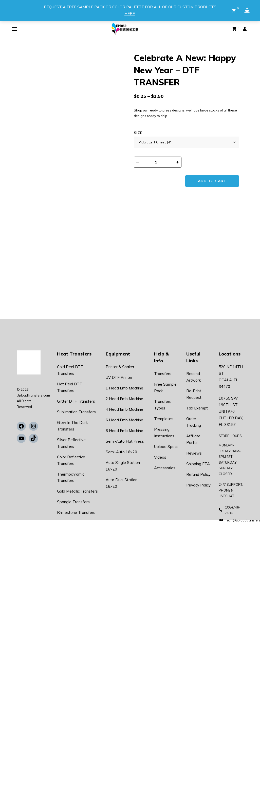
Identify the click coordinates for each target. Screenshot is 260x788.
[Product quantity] (159, 162)
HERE (129, 13)
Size (138, 132)
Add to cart (213, 181)
